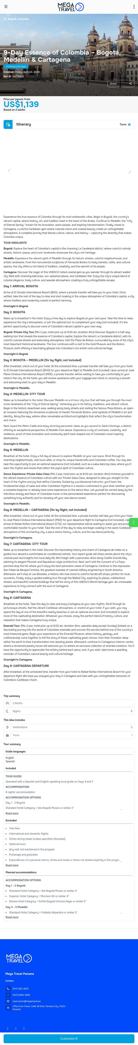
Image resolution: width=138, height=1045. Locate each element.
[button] (9, 171)
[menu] (134, 6)
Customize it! (69, 1039)
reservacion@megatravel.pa (27, 1001)
